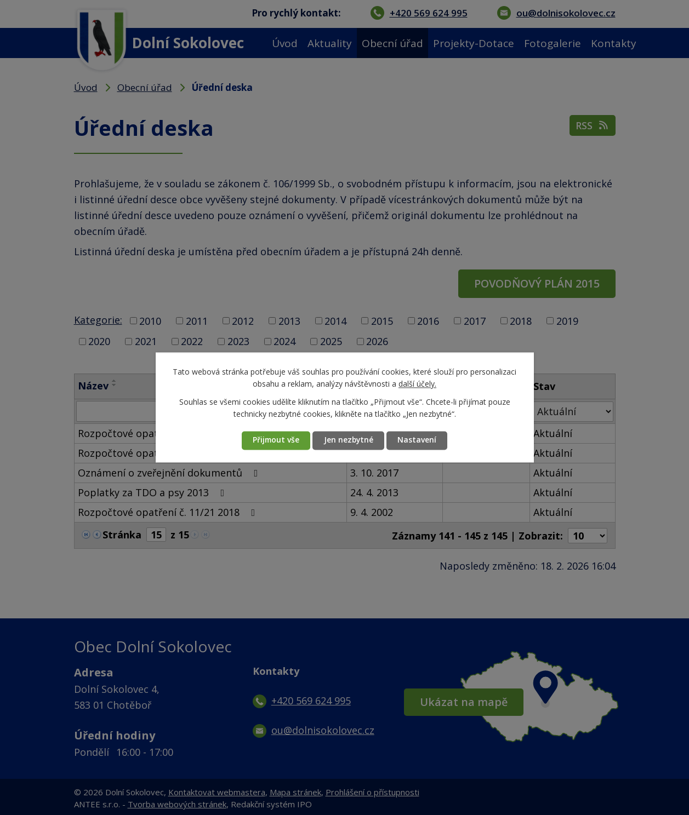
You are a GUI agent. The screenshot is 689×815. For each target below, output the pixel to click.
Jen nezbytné (349, 440)
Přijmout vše (275, 440)
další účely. (417, 384)
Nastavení (419, 440)
